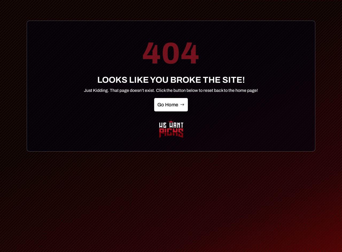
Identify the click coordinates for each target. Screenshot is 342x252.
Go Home (167, 104)
